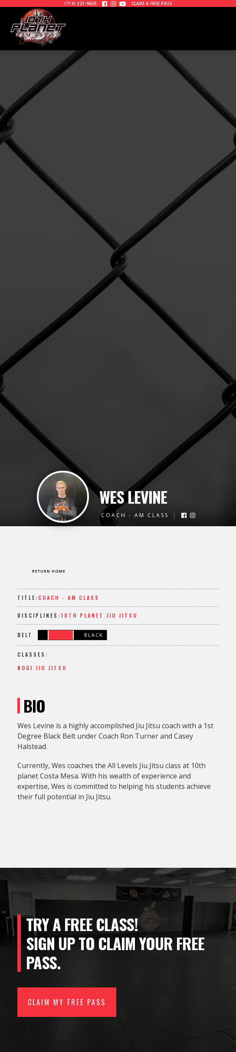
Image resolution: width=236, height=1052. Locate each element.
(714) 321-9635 (80, 3)
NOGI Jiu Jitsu (42, 667)
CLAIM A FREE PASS (151, 3)
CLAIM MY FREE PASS (67, 1002)
